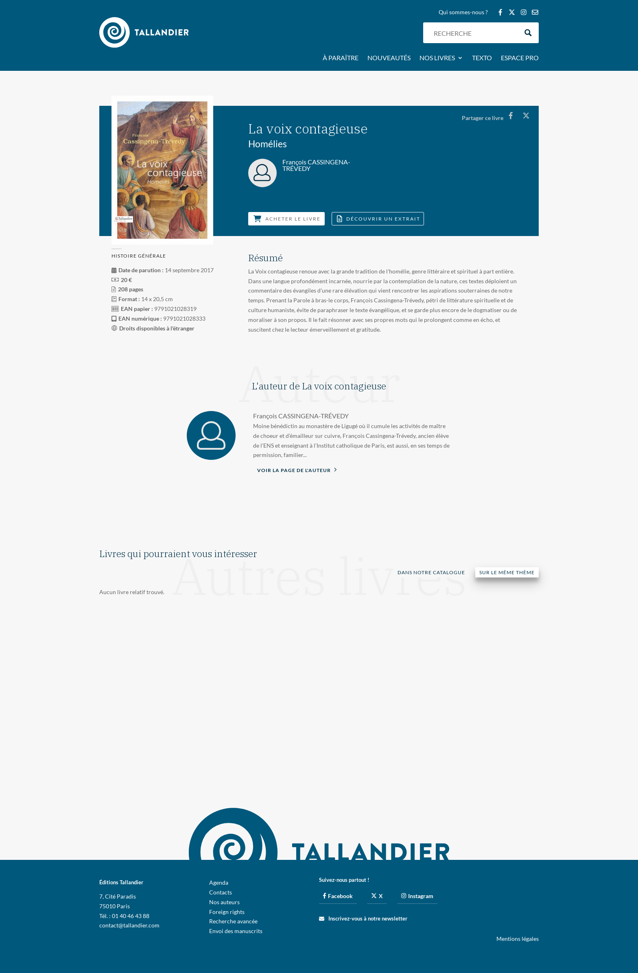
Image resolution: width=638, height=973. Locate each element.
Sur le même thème (507, 572)
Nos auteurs (224, 902)
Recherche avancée (233, 921)
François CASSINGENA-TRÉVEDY (301, 416)
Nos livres (437, 58)
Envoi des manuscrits (235, 930)
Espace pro (520, 58)
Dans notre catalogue (431, 572)
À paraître (340, 58)
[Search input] (474, 33)
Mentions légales (517, 938)
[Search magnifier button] (528, 32)
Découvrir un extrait (378, 218)
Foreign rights (227, 911)
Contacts (220, 892)
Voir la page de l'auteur (297, 469)
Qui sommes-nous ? (463, 12)
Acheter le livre (287, 218)
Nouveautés (389, 58)
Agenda (218, 882)
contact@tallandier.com (129, 925)
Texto (482, 58)
